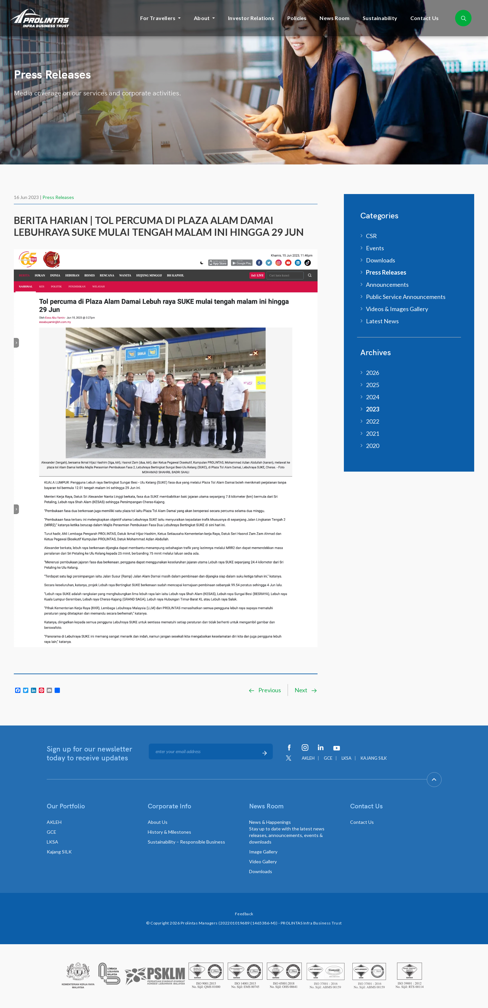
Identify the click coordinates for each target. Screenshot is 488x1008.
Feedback (244, 913)
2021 (372, 433)
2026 (372, 372)
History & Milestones (169, 832)
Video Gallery (263, 861)
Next (306, 690)
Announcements (387, 284)
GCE (328, 758)
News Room (334, 18)
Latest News (382, 321)
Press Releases (58, 197)
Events (375, 248)
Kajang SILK (59, 851)
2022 (372, 421)
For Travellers (157, 18)
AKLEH (308, 758)
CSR (371, 235)
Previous (264, 690)
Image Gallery (263, 851)
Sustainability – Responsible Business (186, 842)
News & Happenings (286, 832)
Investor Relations (251, 18)
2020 (372, 445)
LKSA (346, 758)
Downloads (380, 260)
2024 (372, 397)
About (202, 18)
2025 (372, 384)
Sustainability (380, 18)
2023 (372, 409)
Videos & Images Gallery (397, 308)
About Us (157, 822)
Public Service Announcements (406, 296)
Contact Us (424, 18)
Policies (297, 18)
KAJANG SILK (374, 758)
